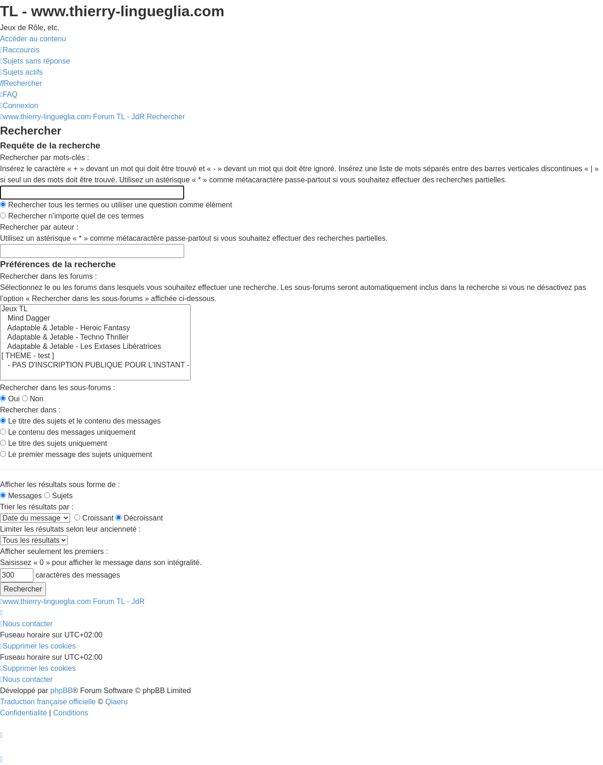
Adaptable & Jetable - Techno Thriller (95, 337)
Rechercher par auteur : (39, 227)
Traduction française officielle (48, 702)
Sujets (58, 496)
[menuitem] (35, 61)
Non (33, 399)
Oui (9, 399)
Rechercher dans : (30, 410)
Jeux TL (95, 309)
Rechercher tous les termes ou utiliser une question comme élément (116, 205)
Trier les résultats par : (37, 507)
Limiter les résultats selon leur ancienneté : (70, 529)
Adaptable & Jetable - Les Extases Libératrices (95, 347)
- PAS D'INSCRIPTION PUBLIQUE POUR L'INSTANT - (95, 365)
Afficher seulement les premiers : (54, 551)
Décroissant (139, 518)
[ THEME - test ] (95, 356)
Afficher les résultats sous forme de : (60, 485)
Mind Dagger (95, 318)
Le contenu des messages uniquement (67, 432)
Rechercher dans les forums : (48, 276)
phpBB (62, 690)
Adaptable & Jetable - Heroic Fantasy (95, 328)
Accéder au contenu (33, 39)
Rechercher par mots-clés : (44, 157)
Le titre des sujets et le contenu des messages (80, 421)
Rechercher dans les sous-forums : (57, 388)
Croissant (94, 518)
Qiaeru (116, 702)
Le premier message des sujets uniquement (76, 454)
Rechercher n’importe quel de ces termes (72, 216)
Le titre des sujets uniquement (53, 443)
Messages (21, 496)
